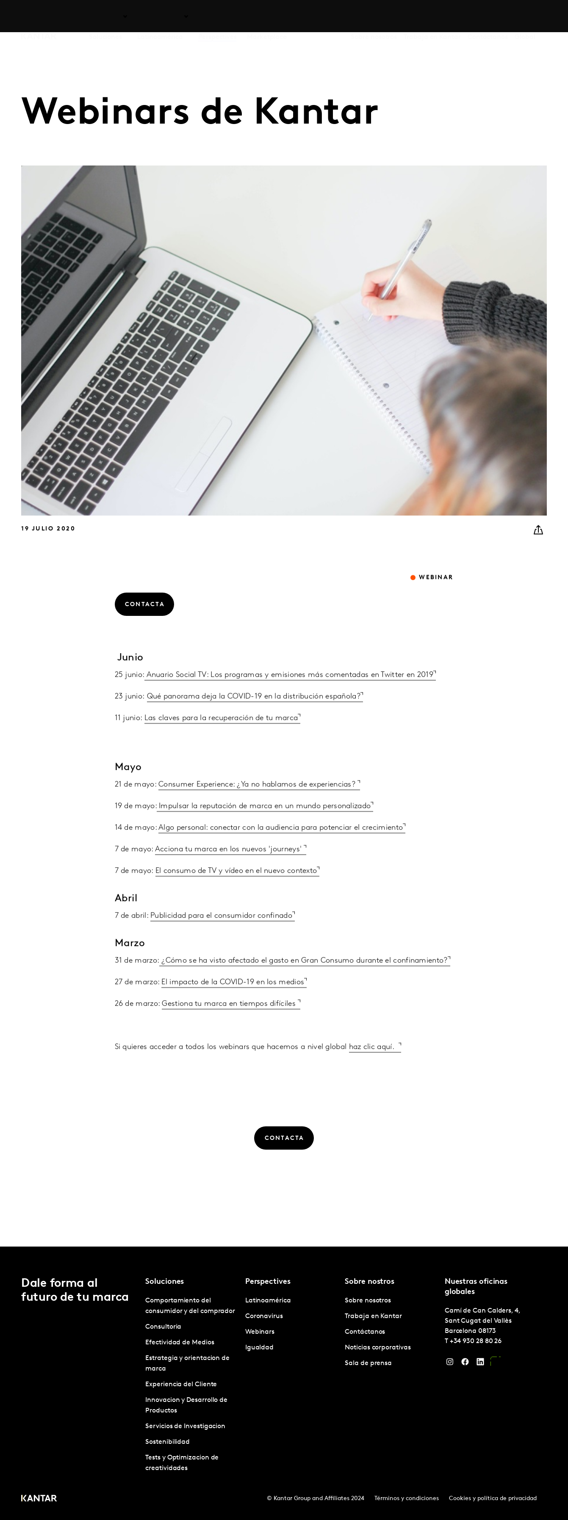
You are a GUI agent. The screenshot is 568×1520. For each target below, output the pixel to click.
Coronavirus (264, 1316)
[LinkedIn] (480, 1364)
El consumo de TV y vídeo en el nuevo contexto (236, 890)
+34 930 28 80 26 (476, 1341)
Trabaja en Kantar (432, 16)
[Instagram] (450, 1364)
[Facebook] (465, 1364)
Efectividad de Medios (179, 1342)
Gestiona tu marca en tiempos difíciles (230, 1022)
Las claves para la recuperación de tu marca (221, 737)
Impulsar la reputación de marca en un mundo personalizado (264, 825)
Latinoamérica (268, 1300)
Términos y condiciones (406, 1498)
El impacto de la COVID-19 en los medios (232, 1001)
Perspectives (217, 16)
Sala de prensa (368, 1363)
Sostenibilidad (167, 1442)
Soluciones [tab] (105, 16)
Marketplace (267, 16)
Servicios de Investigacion (185, 1426)
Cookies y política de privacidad (493, 1498)
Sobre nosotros (374, 16)
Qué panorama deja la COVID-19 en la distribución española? (253, 715)
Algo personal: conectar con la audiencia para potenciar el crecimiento (280, 846)
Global (525, 16)
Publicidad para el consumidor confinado (221, 934)
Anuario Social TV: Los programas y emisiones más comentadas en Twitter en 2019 (288, 694)
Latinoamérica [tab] (160, 16)
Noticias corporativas (377, 1347)
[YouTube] (495, 1364)
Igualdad (259, 1347)
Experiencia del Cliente (181, 1384)
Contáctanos (488, 16)
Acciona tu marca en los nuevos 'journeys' (229, 868)
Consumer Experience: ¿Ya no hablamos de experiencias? (257, 803)
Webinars (259, 1332)
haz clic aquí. (374, 1066)
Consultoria (163, 1327)
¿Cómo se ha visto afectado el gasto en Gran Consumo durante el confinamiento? (303, 979)
